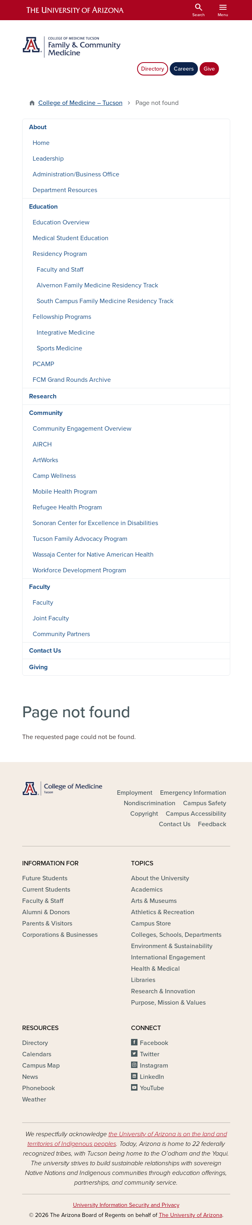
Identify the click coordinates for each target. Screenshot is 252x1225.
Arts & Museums (154, 901)
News (30, 1077)
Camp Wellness (54, 476)
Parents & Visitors (47, 923)
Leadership (48, 159)
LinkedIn (152, 1077)
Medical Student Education (70, 238)
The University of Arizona (190, 1215)
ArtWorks (45, 460)
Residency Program (60, 254)
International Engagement (168, 957)
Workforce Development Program (79, 570)
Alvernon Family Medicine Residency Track (97, 285)
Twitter (149, 1054)
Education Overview (61, 222)
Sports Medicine (59, 348)
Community (45, 413)
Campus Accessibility (196, 814)
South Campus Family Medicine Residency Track (105, 301)
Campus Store (151, 923)
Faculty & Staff (42, 901)
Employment (134, 793)
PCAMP (43, 364)
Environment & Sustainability (171, 946)
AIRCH (42, 444)
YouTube (152, 1088)
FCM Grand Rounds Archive (72, 380)
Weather (34, 1099)
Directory (152, 68)
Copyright (144, 814)
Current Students (46, 890)
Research (42, 396)
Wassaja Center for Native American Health (93, 555)
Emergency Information (193, 793)
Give (209, 68)
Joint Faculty (51, 618)
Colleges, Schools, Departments (176, 935)
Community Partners (61, 634)
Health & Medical (155, 969)
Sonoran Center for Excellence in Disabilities (95, 523)
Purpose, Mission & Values (168, 1003)
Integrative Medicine (66, 333)
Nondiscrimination (149, 803)
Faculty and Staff (60, 270)
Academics (146, 890)
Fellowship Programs (62, 317)
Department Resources (65, 190)
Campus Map (41, 1066)
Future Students (44, 878)
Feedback (212, 824)
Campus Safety (204, 803)
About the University (160, 878)
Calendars (36, 1054)
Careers (184, 68)
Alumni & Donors (46, 912)
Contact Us (45, 651)
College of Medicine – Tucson (80, 103)
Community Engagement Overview (82, 429)
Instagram (154, 1066)
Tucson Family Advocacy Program (80, 539)
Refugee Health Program (67, 507)
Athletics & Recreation (162, 912)
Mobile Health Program (65, 492)
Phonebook (38, 1088)
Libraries (143, 980)
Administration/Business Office (76, 174)
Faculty (39, 587)
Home (41, 143)
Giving (38, 667)
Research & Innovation (163, 991)
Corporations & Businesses (60, 935)
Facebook (154, 1043)
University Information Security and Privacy (126, 1205)
